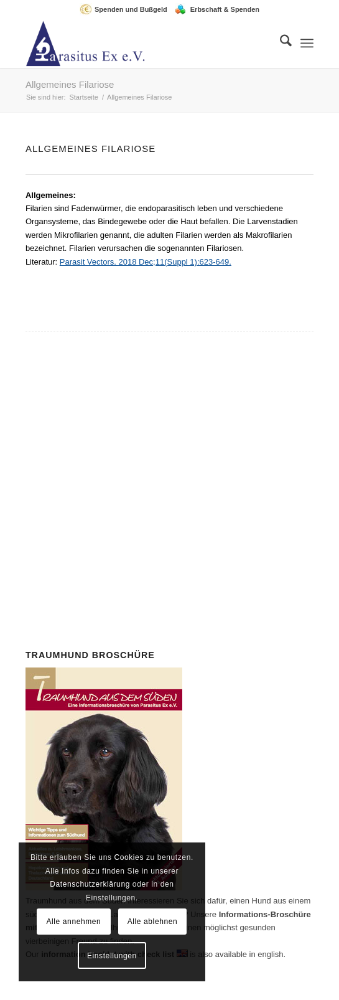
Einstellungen (112, 955)
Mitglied (186, 446)
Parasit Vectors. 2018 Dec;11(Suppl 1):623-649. (145, 262)
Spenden (173, 513)
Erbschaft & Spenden (224, 9)
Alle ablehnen (153, 921)
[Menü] (306, 43)
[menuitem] (127, 9)
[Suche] (279, 43)
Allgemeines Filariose (70, 84)
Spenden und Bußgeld (131, 9)
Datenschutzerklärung (90, 884)
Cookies (129, 857)
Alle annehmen (73, 921)
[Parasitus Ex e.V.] (141, 43)
